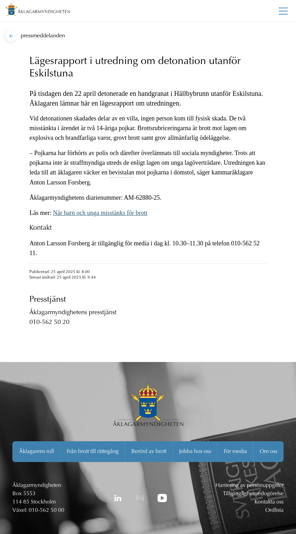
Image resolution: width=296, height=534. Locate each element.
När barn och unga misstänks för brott (100, 212)
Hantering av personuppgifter (249, 485)
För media (235, 451)
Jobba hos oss (195, 451)
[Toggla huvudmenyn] (283, 11)
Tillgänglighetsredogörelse (253, 494)
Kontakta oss (269, 502)
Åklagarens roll (36, 451)
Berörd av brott (148, 451)
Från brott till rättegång (93, 451)
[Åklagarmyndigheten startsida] (38, 11)
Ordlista (274, 510)
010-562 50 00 (46, 510)
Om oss (268, 451)
